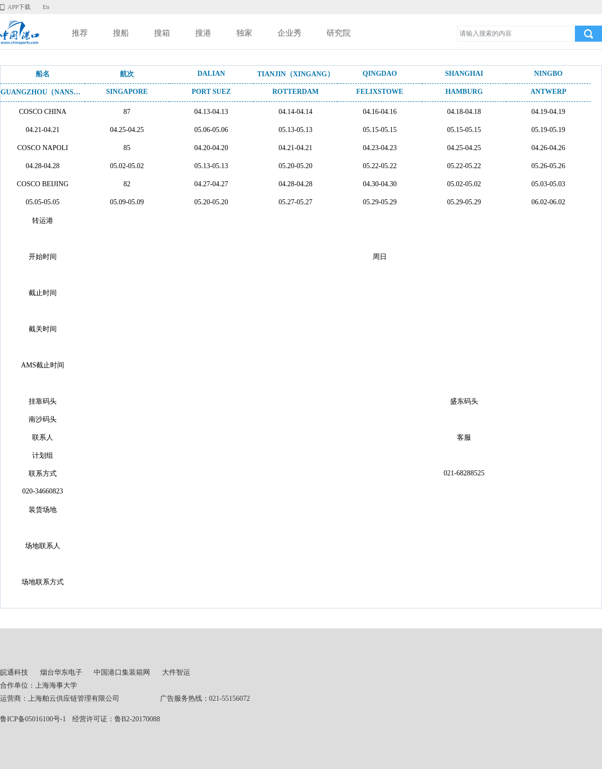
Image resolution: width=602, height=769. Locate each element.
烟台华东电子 (61, 672)
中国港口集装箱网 (122, 672)
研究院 (339, 33)
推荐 (80, 33)
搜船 (121, 33)
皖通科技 (14, 672)
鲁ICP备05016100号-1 (33, 719)
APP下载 (19, 7)
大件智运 (176, 672)
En (46, 7)
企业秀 (289, 33)
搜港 (203, 33)
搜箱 (162, 33)
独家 (244, 33)
